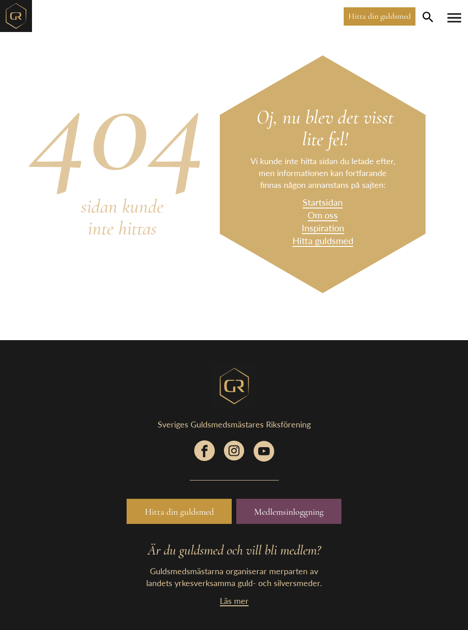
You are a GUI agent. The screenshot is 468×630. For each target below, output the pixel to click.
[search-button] (428, 17)
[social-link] (204, 455)
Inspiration (323, 227)
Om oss (323, 214)
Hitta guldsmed (322, 240)
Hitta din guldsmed (379, 16)
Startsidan (323, 202)
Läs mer (234, 601)
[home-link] (16, 14)
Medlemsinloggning (289, 512)
